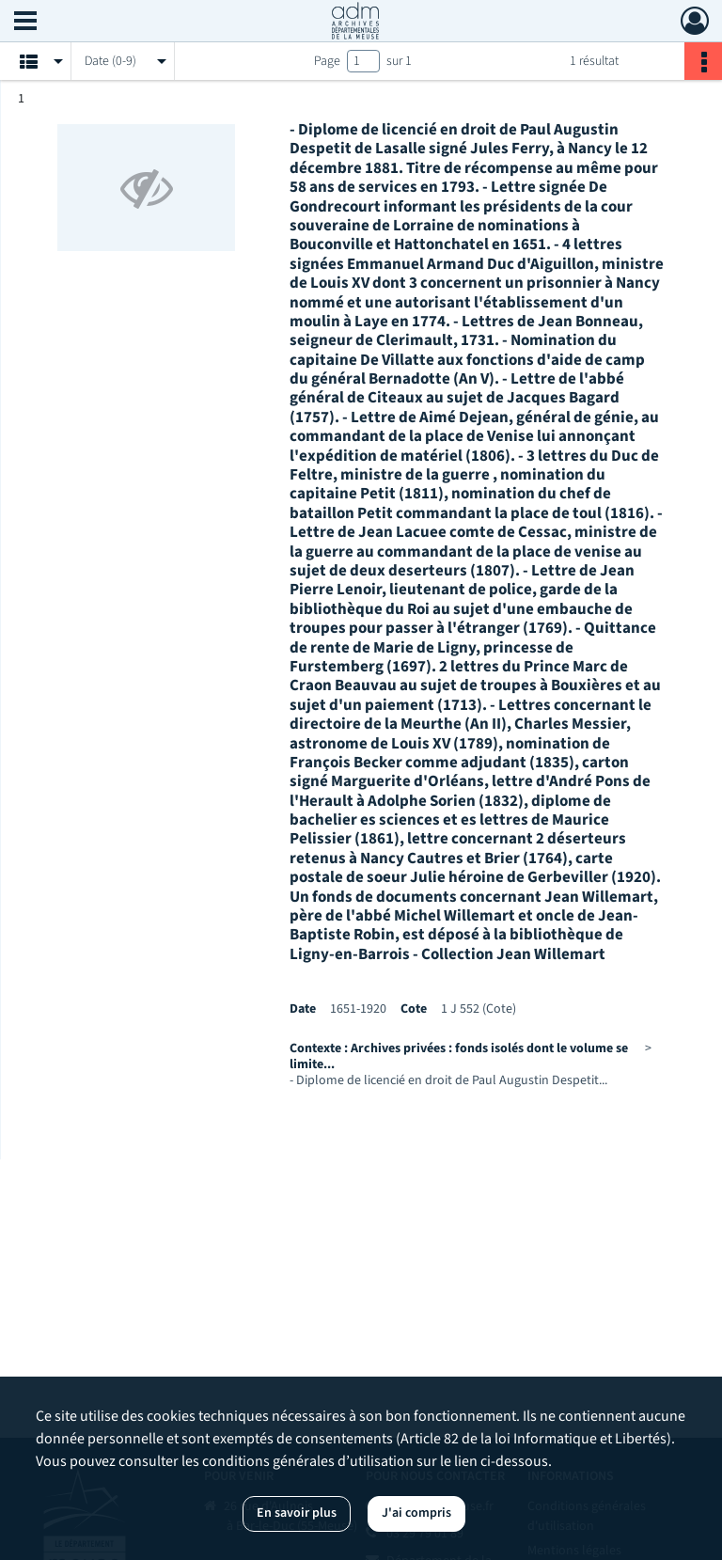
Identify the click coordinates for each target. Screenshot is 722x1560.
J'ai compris (416, 1513)
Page (327, 61)
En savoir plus (297, 1513)
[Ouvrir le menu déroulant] (25, 22)
